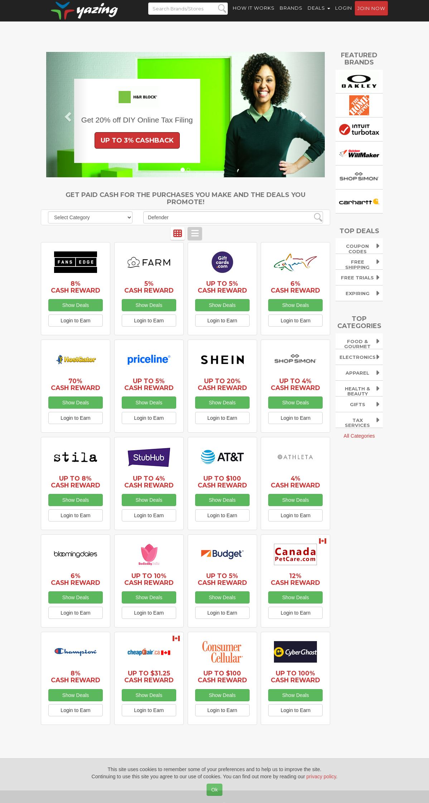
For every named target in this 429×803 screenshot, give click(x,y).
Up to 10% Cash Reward (149, 579)
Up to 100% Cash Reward (295, 676)
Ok (214, 790)
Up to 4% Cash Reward (295, 384)
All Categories (359, 436)
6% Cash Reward (295, 287)
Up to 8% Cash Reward (75, 482)
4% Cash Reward (295, 482)
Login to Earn (75, 320)
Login (343, 14)
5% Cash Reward (149, 287)
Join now (371, 15)
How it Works (254, 14)
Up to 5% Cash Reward (222, 287)
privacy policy (321, 776)
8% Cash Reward (75, 287)
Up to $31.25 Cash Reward (149, 676)
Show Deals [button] (75, 305)
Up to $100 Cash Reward (222, 482)
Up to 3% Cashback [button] (137, 140)
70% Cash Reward (75, 384)
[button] (67, 114)
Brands (291, 14)
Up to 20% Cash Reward (222, 384)
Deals (319, 14)
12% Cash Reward (295, 579)
